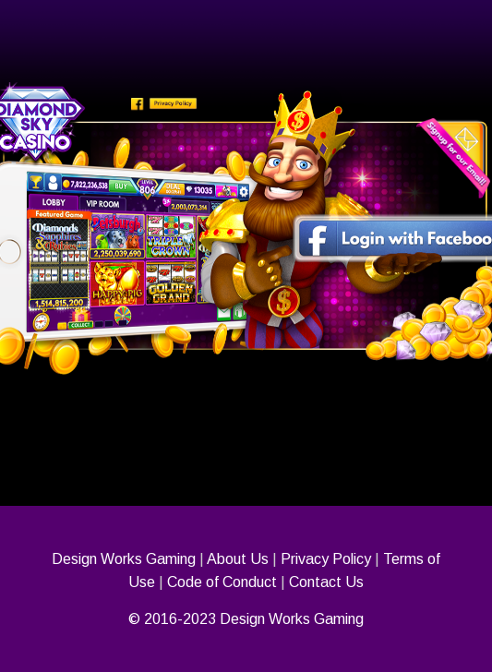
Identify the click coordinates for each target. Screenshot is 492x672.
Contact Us (326, 582)
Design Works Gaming (124, 559)
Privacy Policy (326, 559)
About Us (238, 559)
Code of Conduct (222, 582)
